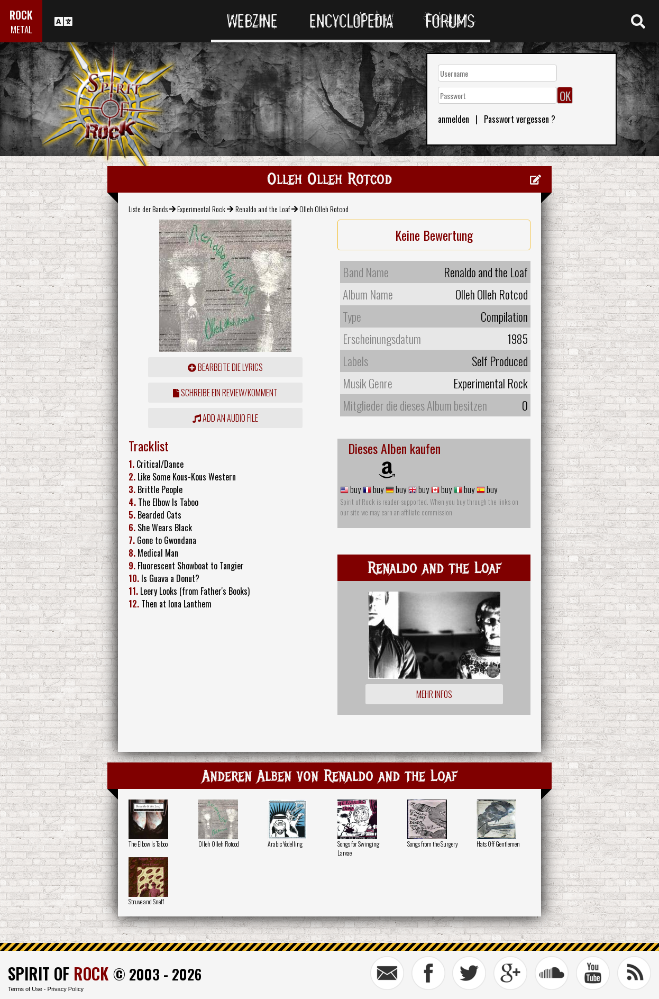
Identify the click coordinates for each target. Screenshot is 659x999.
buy (355, 489)
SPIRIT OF (58, 973)
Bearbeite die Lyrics (225, 367)
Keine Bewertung (434, 234)
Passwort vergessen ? (519, 119)
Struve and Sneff (146, 901)
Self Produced (500, 360)
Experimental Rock (201, 208)
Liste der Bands (148, 208)
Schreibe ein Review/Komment (225, 392)
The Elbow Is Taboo (148, 843)
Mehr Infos (434, 694)
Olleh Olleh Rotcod (218, 843)
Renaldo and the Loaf (262, 208)
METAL (21, 29)
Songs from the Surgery (432, 843)
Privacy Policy (66, 989)
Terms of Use (25, 989)
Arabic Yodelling (285, 843)
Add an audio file (225, 418)
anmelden (453, 119)
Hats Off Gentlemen (498, 843)
